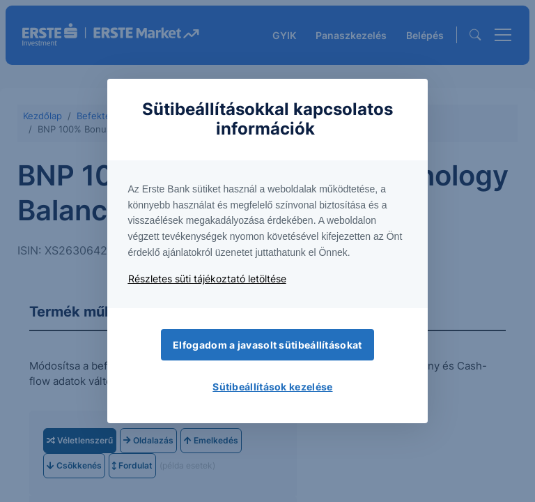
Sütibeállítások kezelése (272, 387)
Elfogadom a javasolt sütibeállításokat (267, 345)
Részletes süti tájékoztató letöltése (207, 278)
